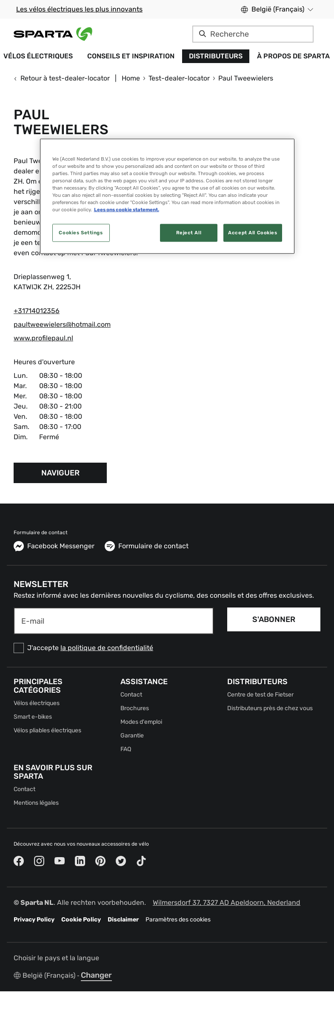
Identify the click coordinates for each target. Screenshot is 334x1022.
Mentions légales (36, 802)
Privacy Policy (34, 919)
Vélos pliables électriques (47, 730)
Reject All (189, 233)
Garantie (132, 735)
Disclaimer (123, 919)
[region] (167, 196)
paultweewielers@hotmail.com (62, 324)
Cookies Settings (81, 233)
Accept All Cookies (252, 233)
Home (131, 78)
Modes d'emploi (141, 721)
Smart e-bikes (33, 716)
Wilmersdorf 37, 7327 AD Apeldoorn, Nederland (226, 902)
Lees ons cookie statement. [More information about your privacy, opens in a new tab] (126, 210)
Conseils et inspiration (130, 56)
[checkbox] (114, 648)
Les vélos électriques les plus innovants (79, 9)
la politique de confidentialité (106, 648)
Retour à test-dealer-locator (62, 78)
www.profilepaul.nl (43, 338)
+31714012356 (37, 311)
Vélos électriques (37, 703)
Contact (131, 694)
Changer (96, 975)
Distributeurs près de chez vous (270, 708)
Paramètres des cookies (178, 919)
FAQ (125, 749)
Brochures (134, 708)
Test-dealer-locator (179, 78)
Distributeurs (216, 56)
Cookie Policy (81, 919)
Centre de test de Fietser (260, 694)
